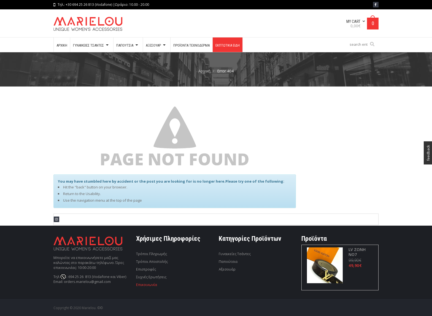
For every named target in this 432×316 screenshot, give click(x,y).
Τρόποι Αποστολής (152, 261)
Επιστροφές (146, 269)
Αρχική (204, 71)
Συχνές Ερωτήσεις (151, 276)
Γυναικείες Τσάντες (235, 253)
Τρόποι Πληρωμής (151, 253)
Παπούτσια (228, 261)
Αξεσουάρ (227, 269)
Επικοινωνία (146, 284)
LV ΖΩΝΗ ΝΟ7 (357, 252)
